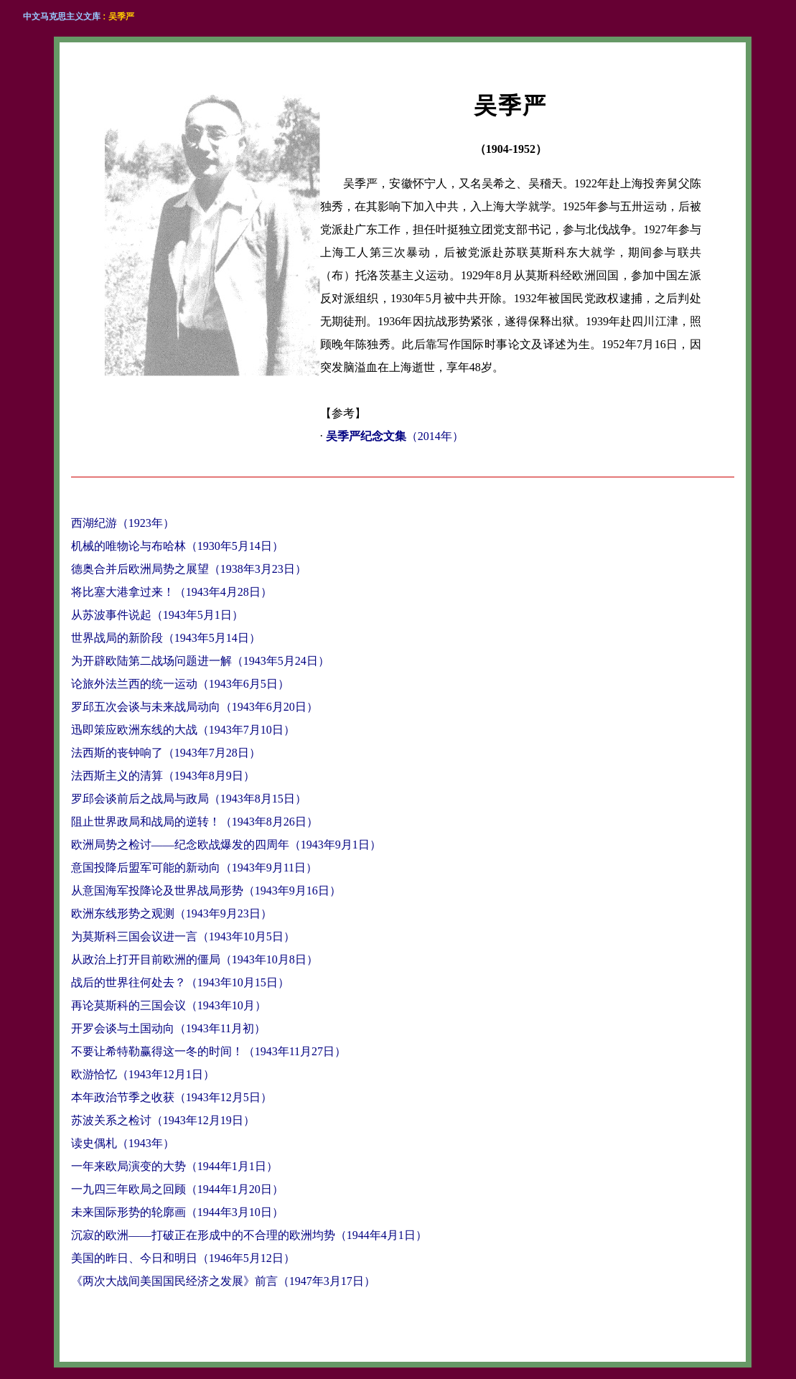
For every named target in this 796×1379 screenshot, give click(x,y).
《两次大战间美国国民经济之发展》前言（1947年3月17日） (223, 1281)
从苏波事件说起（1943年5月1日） (157, 615)
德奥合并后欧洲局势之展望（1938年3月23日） (188, 569)
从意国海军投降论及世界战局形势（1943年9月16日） (206, 890)
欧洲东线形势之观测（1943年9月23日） (171, 913)
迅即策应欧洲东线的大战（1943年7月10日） (183, 730)
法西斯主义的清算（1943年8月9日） (163, 776)
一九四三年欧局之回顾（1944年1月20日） (177, 1189)
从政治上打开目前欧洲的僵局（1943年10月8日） (194, 959)
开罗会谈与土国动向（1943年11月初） (168, 1028)
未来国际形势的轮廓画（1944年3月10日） (177, 1212)
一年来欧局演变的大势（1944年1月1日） (174, 1166)
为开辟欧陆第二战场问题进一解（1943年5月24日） (200, 661)
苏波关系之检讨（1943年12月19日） (163, 1120)
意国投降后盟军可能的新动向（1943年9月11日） (194, 867)
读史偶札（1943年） (122, 1143)
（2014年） (395, 436)
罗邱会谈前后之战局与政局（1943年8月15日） (188, 799)
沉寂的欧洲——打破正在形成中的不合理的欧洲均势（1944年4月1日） (249, 1235)
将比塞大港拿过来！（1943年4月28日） (171, 592)
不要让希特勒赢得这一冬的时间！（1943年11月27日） (208, 1051)
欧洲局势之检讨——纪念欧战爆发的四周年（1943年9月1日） (226, 844)
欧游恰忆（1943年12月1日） (143, 1074)
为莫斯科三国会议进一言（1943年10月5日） (183, 936)
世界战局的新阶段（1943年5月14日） (166, 638)
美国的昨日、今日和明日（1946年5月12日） (183, 1258)
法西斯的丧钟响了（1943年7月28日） (166, 753)
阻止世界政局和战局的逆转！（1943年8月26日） (194, 821)
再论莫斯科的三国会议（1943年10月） (168, 1005)
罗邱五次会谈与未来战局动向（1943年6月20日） (194, 707)
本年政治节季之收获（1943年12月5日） (171, 1097)
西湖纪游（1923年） (122, 523)
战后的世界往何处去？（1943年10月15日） (180, 982)
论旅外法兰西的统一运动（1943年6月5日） (180, 684)
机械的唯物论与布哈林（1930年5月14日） (177, 546)
